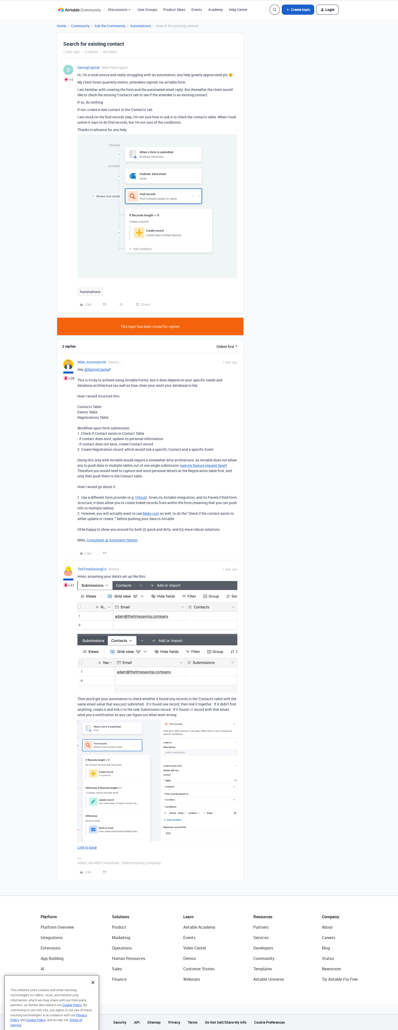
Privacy (174, 1022)
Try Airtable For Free (340, 979)
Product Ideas (174, 9)
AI (42, 969)
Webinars (191, 979)
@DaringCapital (97, 369)
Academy (215, 9)
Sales (117, 969)
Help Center (238, 9)
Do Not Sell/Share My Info (225, 1022)
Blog (326, 948)
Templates (262, 969)
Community (80, 25)
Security (119, 1022)
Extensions (50, 948)
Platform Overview (57, 927)
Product (119, 927)
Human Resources (128, 958)
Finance (119, 979)
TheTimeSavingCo (92, 569)
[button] (298, 10)
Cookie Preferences (269, 1022)
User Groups (147, 9)
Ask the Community (109, 25)
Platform (49, 917)
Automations (140, 25)
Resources (262, 917)
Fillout (140, 497)
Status (328, 958)
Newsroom (331, 969)
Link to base (87, 847)
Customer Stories (198, 969)
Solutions (120, 917)
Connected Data (55, 979)
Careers (328, 937)
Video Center (194, 948)
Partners (261, 927)
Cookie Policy (72, 1015)
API (137, 1022)
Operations (122, 948)
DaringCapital (88, 67)
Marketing (121, 937)
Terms (192, 1022)
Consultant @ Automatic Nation (112, 540)
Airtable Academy (199, 927)
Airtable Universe (268, 979)
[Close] (92, 992)
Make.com (151, 513)
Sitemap (154, 1022)
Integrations (52, 937)
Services (261, 937)
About (327, 927)
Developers (263, 948)
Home (61, 25)
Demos (189, 958)
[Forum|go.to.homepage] (79, 10)
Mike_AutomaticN (91, 362)
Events (196, 9)
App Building (52, 958)
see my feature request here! (203, 465)
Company (330, 917)
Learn (188, 917)
